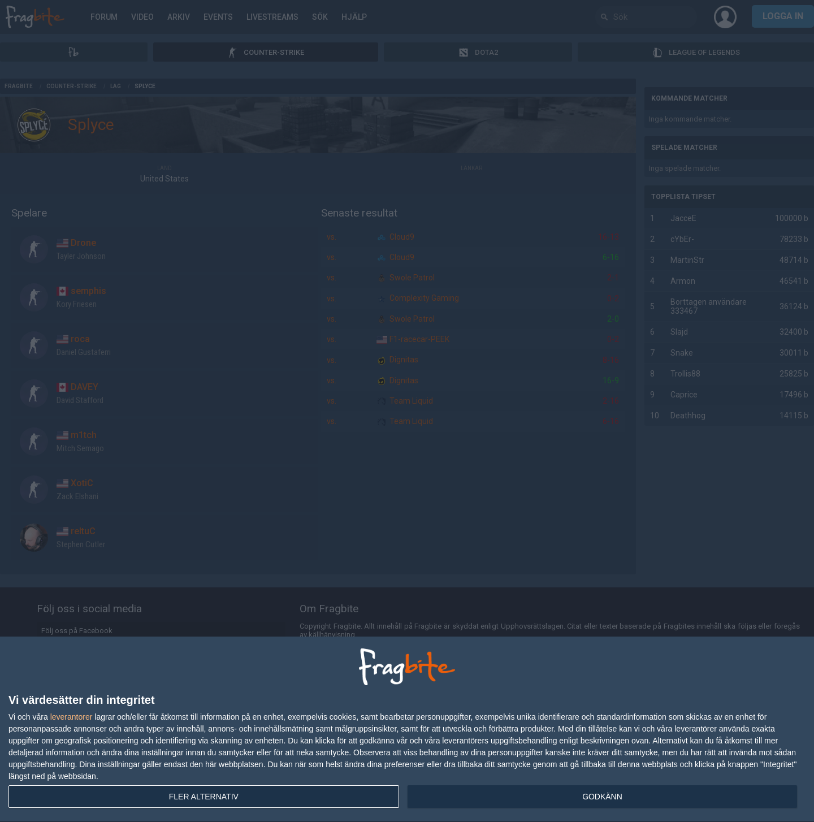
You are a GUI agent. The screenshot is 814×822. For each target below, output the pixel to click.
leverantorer (71, 717)
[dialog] (407, 729)
